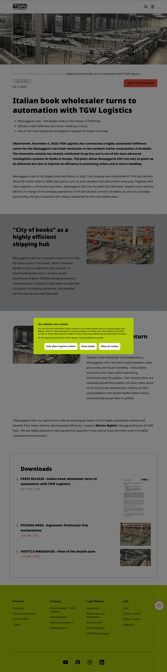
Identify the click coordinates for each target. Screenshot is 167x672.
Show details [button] (88, 346)
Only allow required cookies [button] (61, 346)
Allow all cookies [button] (110, 346)
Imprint (100, 338)
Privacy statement (87, 338)
